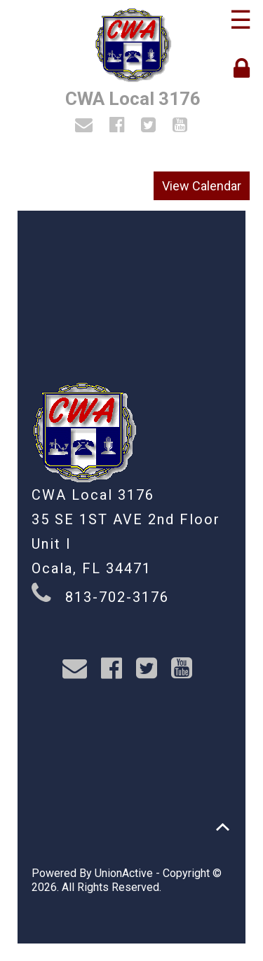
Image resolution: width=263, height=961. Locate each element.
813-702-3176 (117, 597)
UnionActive (124, 873)
